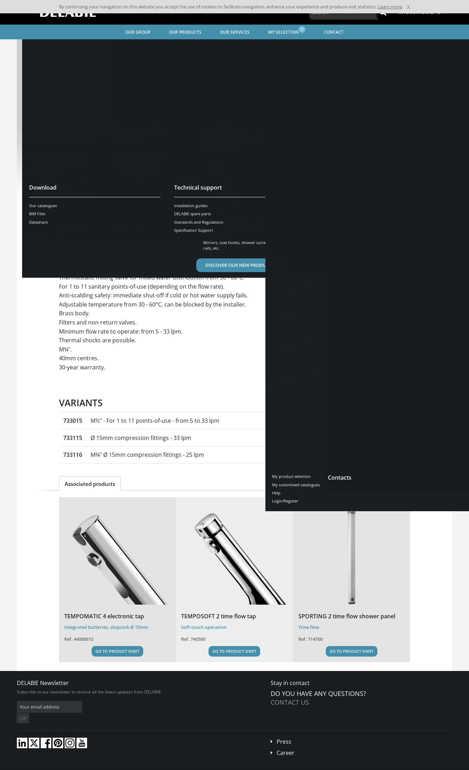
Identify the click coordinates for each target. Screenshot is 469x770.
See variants (84, 196)
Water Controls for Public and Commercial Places (130, 48)
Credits (152, 765)
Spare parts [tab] (214, 218)
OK (128, 707)
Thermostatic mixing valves (216, 48)
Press (284, 731)
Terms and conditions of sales (75, 765)
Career (286, 742)
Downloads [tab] (173, 218)
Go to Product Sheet (117, 651)
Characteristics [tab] (128, 218)
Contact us (290, 702)
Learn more (390, 7)
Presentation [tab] (81, 218)
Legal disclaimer (124, 765)
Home (32, 48)
